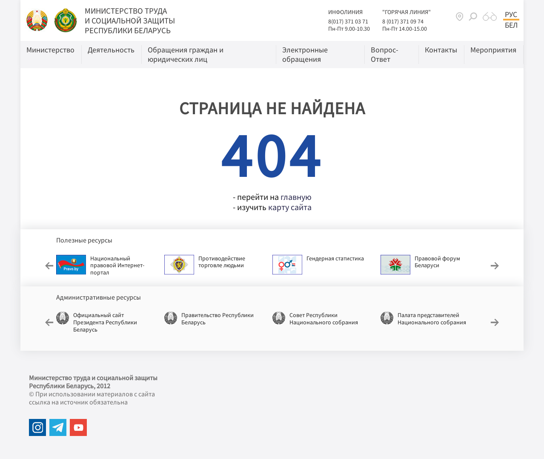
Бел (511, 25)
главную (296, 196)
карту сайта (290, 207)
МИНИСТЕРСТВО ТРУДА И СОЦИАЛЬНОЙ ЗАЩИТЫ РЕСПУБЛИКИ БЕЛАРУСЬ (130, 20)
